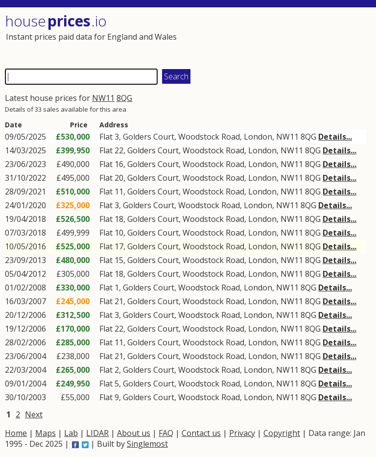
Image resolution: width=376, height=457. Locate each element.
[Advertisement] (278, 36)
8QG (124, 98)
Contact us (201, 433)
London (258, 136)
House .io (56, 21)
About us (133, 433)
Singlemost (147, 443)
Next (34, 414)
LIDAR (97, 433)
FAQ (166, 433)
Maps (45, 433)
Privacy (242, 433)
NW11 (103, 98)
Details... (335, 136)
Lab (71, 433)
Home (16, 433)
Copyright (281, 433)
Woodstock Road (209, 136)
